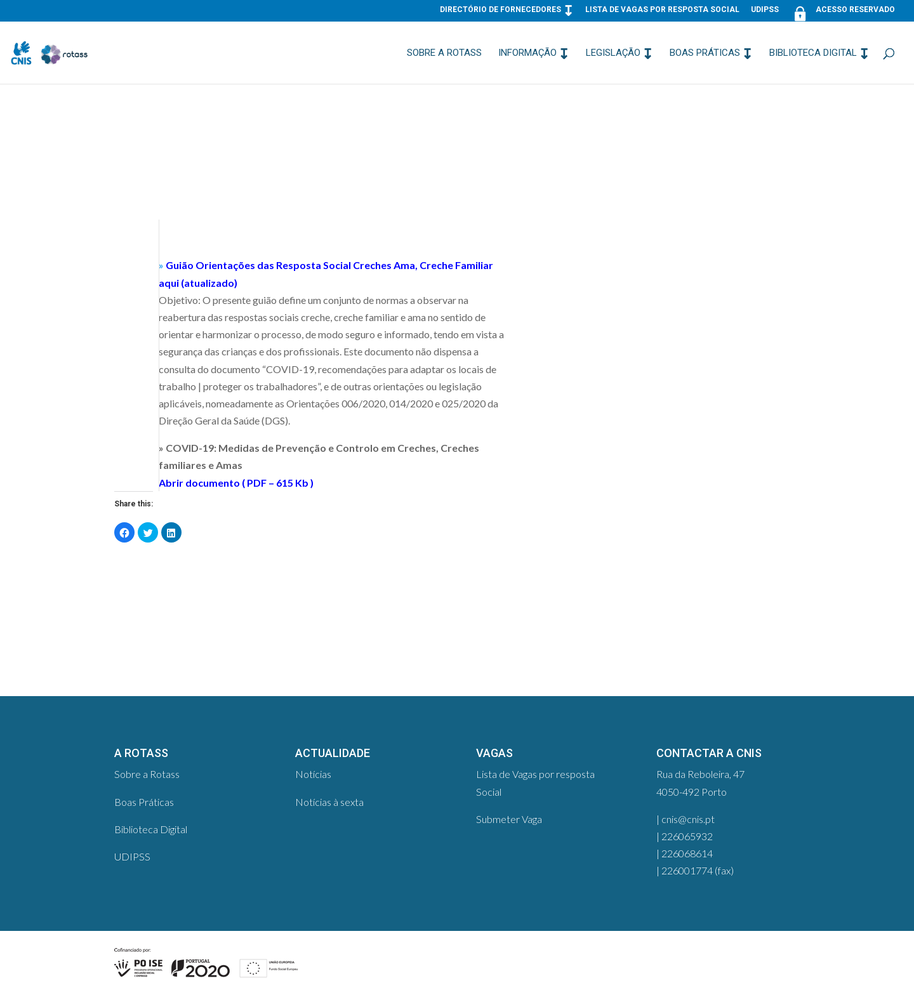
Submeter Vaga (509, 819)
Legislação (613, 53)
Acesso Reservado (842, 12)
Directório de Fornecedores (500, 10)
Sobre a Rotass (444, 53)
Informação (527, 53)
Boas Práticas (705, 53)
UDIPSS (765, 10)
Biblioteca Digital (813, 53)
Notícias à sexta (329, 802)
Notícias (313, 774)
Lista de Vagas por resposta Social (662, 10)
